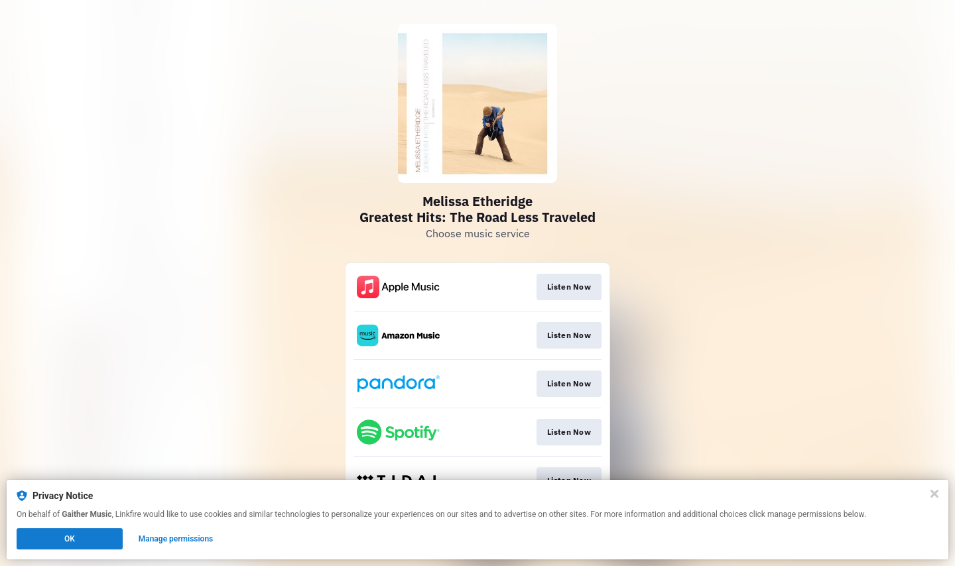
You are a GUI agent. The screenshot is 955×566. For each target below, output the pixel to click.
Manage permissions (176, 538)
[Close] (934, 493)
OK (69, 538)
